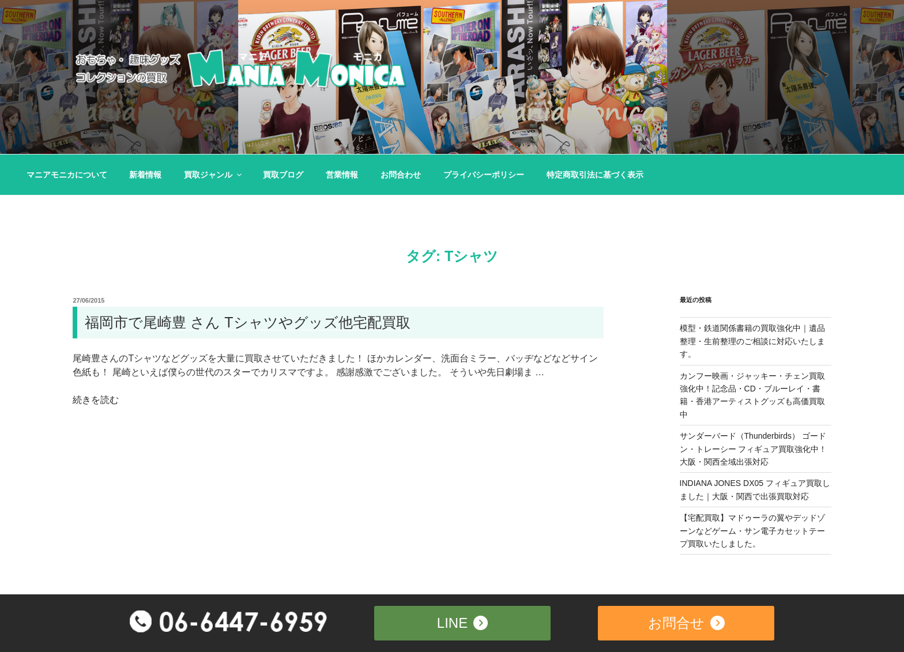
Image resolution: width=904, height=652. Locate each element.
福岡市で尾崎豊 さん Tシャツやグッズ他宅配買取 (247, 322)
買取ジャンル (213, 174)
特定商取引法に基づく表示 (595, 174)
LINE (462, 622)
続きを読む (96, 400)
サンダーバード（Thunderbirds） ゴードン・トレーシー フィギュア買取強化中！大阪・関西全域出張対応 (753, 448)
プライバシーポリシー (483, 174)
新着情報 (145, 174)
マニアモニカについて (67, 174)
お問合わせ (401, 174)
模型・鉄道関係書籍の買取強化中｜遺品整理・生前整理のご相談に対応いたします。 (752, 341)
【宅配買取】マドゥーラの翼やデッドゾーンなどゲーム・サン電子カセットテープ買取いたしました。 (752, 530)
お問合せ (686, 622)
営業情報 (342, 174)
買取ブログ (283, 174)
